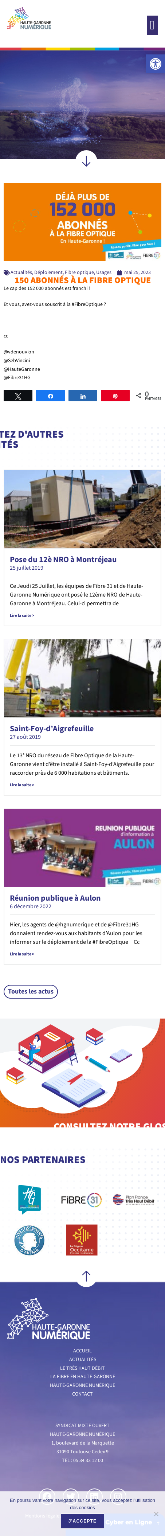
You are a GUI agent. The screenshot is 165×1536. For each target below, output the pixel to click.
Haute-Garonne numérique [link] (82, 1385)
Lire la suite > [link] (22, 616)
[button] (152, 25)
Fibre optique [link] (79, 272)
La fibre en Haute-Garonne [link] (82, 1376)
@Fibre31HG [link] (17, 377)
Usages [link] (103, 272)
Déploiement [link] (48, 272)
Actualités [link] (21, 272)
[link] (155, 63)
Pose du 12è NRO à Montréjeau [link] (63, 559)
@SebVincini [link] (17, 360)
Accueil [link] (82, 1351)
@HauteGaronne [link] (22, 369)
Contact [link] (82, 1394)
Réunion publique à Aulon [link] (55, 898)
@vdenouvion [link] (19, 352)
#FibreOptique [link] (87, 304)
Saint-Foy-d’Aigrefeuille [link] (52, 728)
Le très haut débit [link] (82, 1368)
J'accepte (82, 1521)
